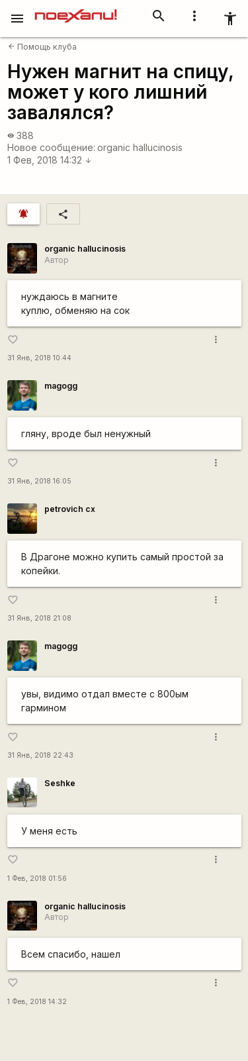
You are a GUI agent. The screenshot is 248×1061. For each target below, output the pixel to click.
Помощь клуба (42, 47)
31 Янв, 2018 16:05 (39, 481)
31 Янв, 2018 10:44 (39, 358)
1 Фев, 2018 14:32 (49, 160)
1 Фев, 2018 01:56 (37, 878)
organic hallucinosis (140, 147)
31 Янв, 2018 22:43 (40, 755)
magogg (60, 386)
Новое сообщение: (51, 147)
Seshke (59, 783)
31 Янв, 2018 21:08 (39, 618)
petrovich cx (69, 509)
